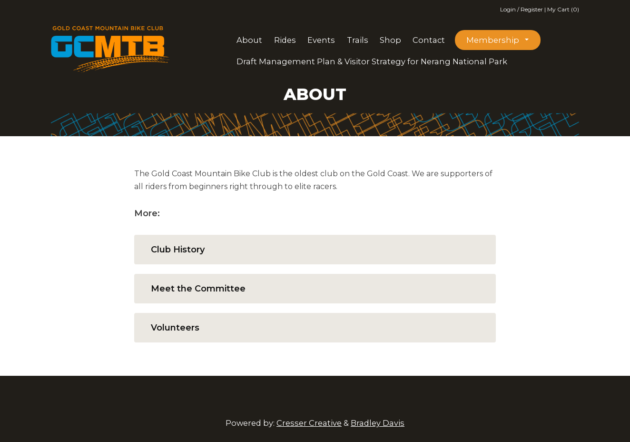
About (249, 40)
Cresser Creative (309, 423)
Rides (285, 40)
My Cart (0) (563, 9)
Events (321, 40)
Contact (429, 40)
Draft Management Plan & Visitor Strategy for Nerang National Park (371, 61)
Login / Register (522, 9)
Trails (357, 40)
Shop (390, 40)
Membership (492, 40)
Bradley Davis (377, 423)
